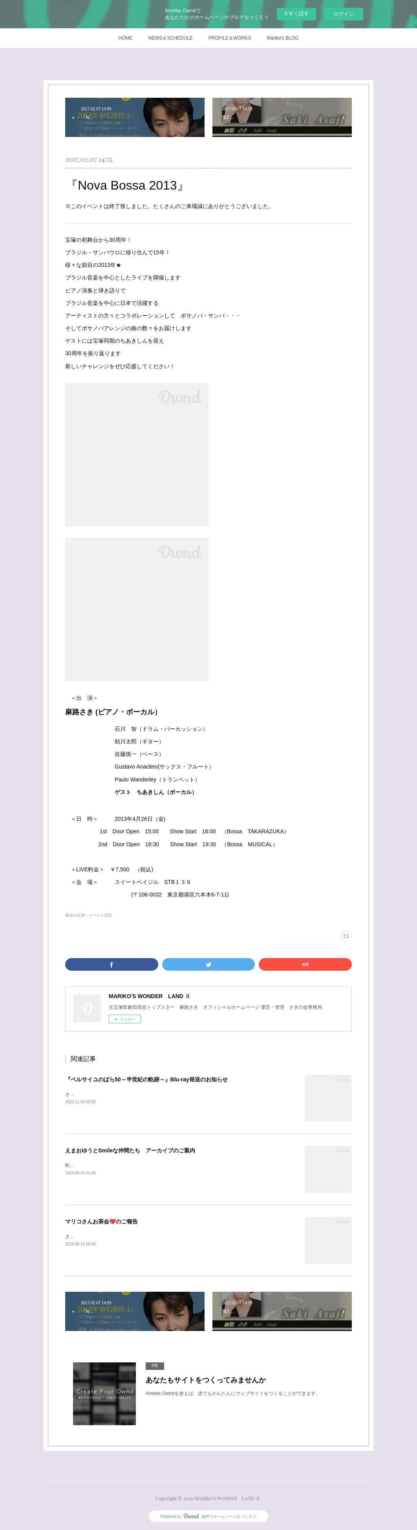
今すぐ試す (296, 13)
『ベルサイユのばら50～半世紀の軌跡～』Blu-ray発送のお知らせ (146, 1079)
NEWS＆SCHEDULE (170, 38)
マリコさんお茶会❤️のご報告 (101, 1221)
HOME (125, 38)
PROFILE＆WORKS (229, 38)
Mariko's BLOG (283, 38)
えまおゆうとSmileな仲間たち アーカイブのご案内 (130, 1150)
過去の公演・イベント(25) (88, 915)
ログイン (343, 14)
